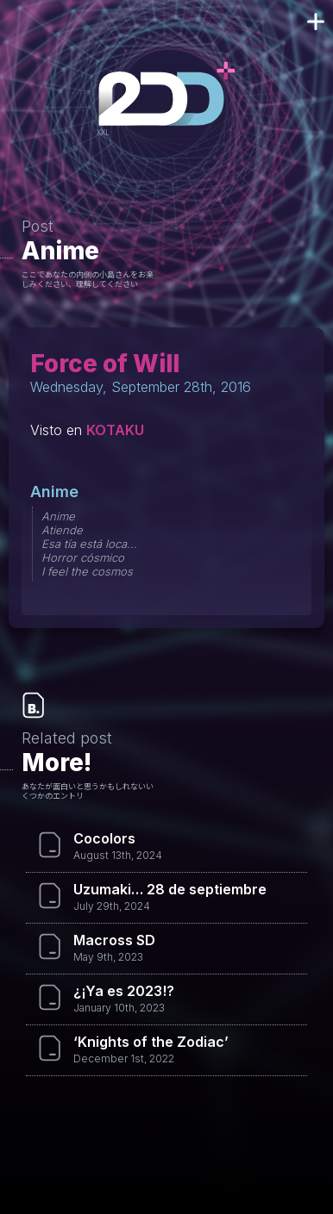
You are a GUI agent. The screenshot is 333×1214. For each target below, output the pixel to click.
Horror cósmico (82, 557)
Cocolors (104, 838)
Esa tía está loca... (89, 544)
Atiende (62, 530)
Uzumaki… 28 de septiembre (170, 889)
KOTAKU (115, 430)
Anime (60, 250)
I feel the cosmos (87, 571)
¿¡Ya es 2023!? (123, 991)
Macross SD (114, 940)
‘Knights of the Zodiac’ (151, 1041)
